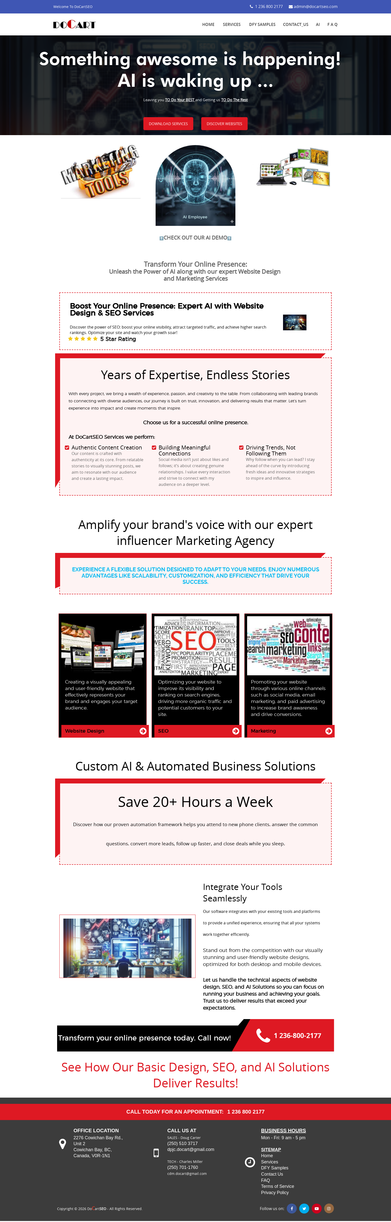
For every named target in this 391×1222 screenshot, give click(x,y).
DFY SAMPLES (262, 24)
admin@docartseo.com (313, 6)
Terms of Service (277, 1187)
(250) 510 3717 (182, 1145)
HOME (208, 24)
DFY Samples (275, 1169)
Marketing (263, 731)
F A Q (332, 24)
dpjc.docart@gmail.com (190, 1152)
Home (267, 1157)
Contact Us (272, 1175)
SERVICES (232, 24)
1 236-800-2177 (298, 1037)
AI (318, 24)
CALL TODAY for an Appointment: (174, 1114)
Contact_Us (295, 24)
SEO (163, 731)
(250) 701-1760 (183, 1170)
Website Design (84, 731)
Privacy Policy (275, 1193)
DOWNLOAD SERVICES (168, 123)
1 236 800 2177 (266, 6)
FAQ (265, 1181)
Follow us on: (272, 1209)
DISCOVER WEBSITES (224, 123)
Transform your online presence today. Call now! (144, 1039)
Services (269, 1163)
